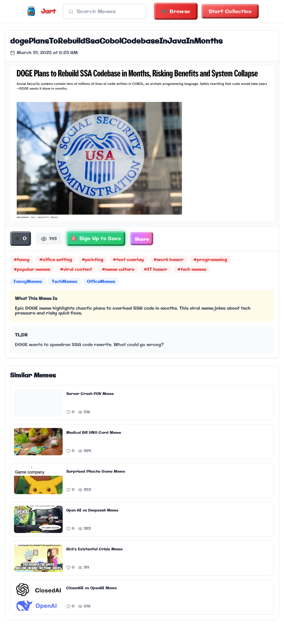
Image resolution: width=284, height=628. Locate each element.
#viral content (76, 270)
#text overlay (128, 261)
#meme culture (118, 270)
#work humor (169, 261)
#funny (21, 261)
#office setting (55, 261)
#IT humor (156, 270)
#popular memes (32, 270)
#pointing (92, 261)
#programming (210, 261)
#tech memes (192, 270)
